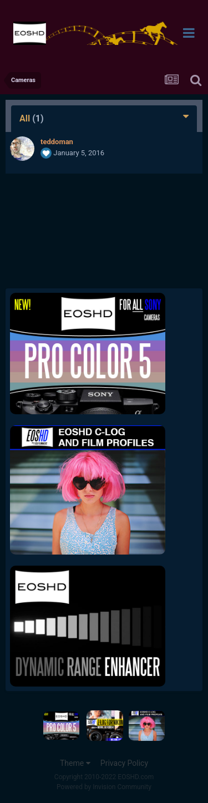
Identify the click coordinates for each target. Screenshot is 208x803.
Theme (75, 763)
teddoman (56, 142)
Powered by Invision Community (104, 787)
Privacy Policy (124, 763)
